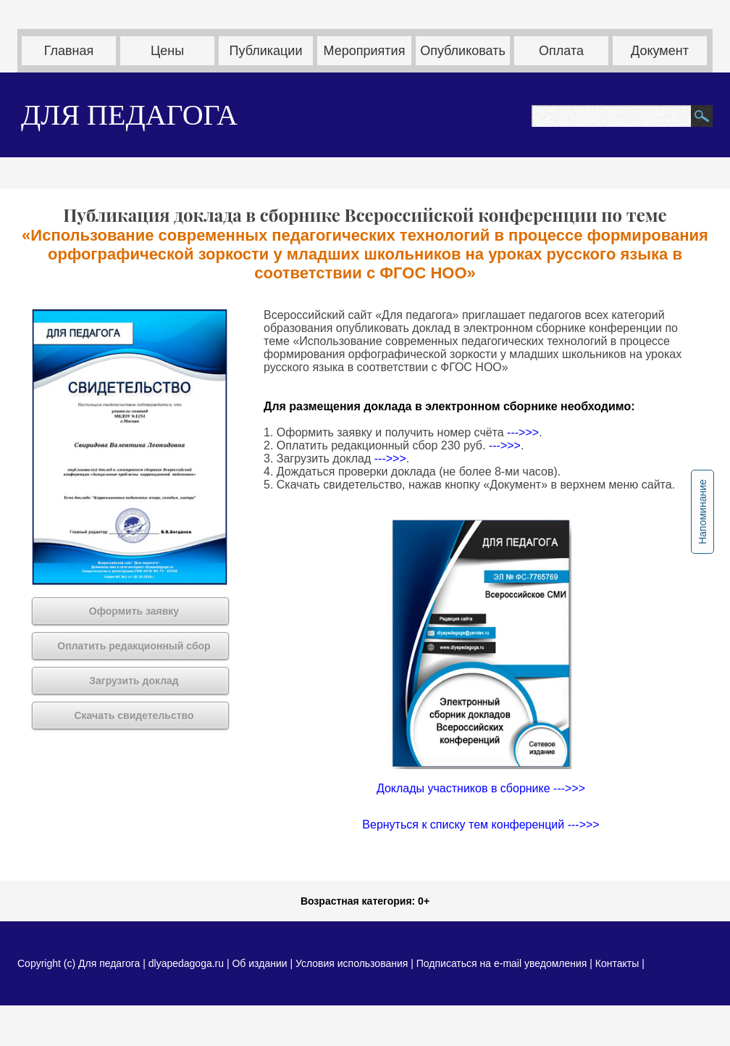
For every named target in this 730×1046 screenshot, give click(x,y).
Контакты (617, 963)
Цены (167, 50)
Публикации (266, 50)
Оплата (561, 50)
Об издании (259, 963)
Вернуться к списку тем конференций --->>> (480, 824)
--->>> (523, 432)
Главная (69, 50)
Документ (660, 50)
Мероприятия (365, 50)
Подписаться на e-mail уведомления (501, 963)
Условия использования (351, 963)
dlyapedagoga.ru (187, 963)
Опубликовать (462, 50)
